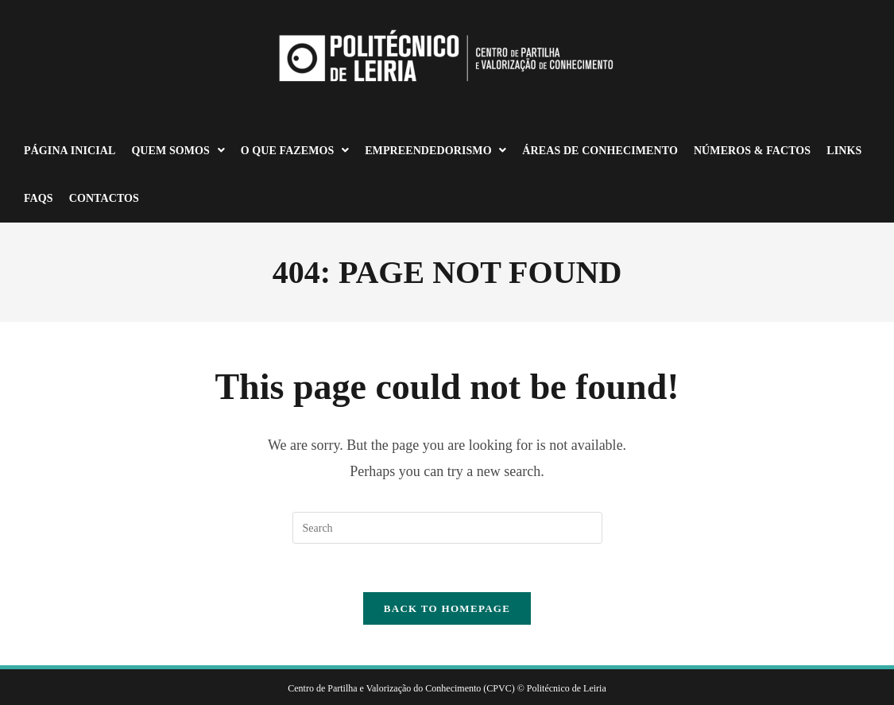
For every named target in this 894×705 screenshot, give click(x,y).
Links (843, 151)
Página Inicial (69, 151)
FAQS (38, 198)
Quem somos (177, 151)
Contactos (104, 198)
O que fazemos (295, 151)
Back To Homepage (447, 608)
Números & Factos (752, 151)
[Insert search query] (447, 528)
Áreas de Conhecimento (600, 151)
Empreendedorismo (435, 151)
